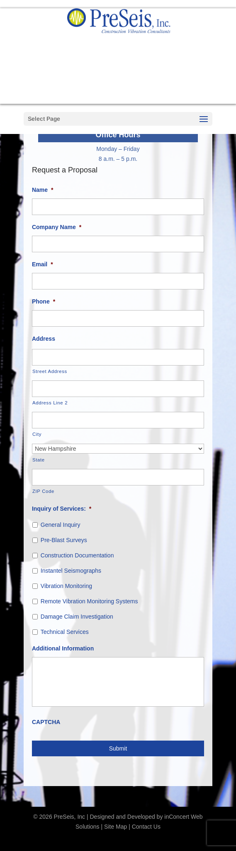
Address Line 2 (50, 402)
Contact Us (146, 826)
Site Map (115, 826)
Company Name (56, 227)
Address (43, 338)
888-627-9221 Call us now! (118, 66)
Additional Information (63, 648)
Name (43, 189)
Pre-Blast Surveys (64, 540)
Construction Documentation (77, 555)
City (36, 434)
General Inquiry (60, 524)
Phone (43, 301)
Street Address (49, 371)
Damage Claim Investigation (77, 616)
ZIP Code (43, 491)
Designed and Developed (122, 816)
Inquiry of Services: (61, 508)
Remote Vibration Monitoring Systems (89, 601)
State (38, 459)
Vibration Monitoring (66, 586)
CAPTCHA (46, 722)
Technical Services (65, 632)
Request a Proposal (118, 95)
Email (42, 264)
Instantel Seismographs (71, 570)
